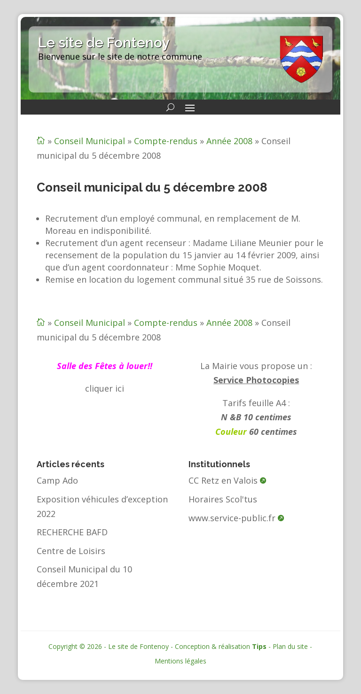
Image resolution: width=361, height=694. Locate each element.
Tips (259, 646)
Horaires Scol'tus (222, 499)
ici (119, 388)
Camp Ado (57, 480)
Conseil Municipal (89, 141)
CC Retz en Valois (223, 480)
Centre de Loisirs (71, 550)
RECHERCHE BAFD (72, 532)
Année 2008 (229, 141)
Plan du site (290, 646)
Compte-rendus (165, 141)
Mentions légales (180, 660)
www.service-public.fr (231, 518)
